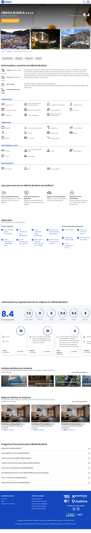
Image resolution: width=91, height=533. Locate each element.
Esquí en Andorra (37, 499)
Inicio (3, 51)
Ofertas (38, 58)
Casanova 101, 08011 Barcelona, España (50, 520)
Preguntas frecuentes (8, 504)
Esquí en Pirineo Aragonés (39, 504)
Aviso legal (18, 524)
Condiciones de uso (70, 524)
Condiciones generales (56, 524)
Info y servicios (7, 58)
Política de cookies (42, 524)
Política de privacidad (29, 524)
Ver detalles (20, 351)
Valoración (29, 58)
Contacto (4, 499)
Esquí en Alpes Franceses (39, 501)
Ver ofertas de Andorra (80, 402)
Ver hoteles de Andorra (80, 372)
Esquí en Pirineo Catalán (39, 506)
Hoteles (9, 51)
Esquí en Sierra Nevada (38, 509)
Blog (2, 501)
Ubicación (19, 58)
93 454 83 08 (70, 520)
